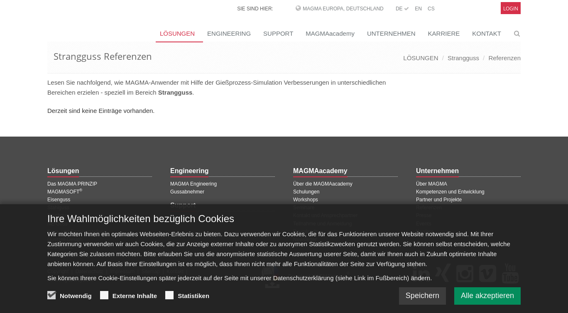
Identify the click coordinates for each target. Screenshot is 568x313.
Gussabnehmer (187, 192)
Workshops (305, 200)
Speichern (422, 300)
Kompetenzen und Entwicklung (450, 192)
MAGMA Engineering (193, 184)
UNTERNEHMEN (391, 33)
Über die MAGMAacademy (323, 184)
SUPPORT (278, 33)
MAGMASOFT (64, 192)
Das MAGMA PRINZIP (72, 184)
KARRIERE (444, 33)
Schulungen (306, 192)
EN (418, 9)
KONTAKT (486, 33)
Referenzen (504, 57)
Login (510, 8)
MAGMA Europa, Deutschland (343, 9)
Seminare (303, 207)
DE (402, 9)
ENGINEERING (229, 33)
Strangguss (463, 57)
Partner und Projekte (439, 200)
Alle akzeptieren (487, 300)
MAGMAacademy (330, 33)
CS (431, 9)
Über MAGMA (431, 184)
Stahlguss (58, 207)
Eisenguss (58, 200)
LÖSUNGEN (177, 33)
